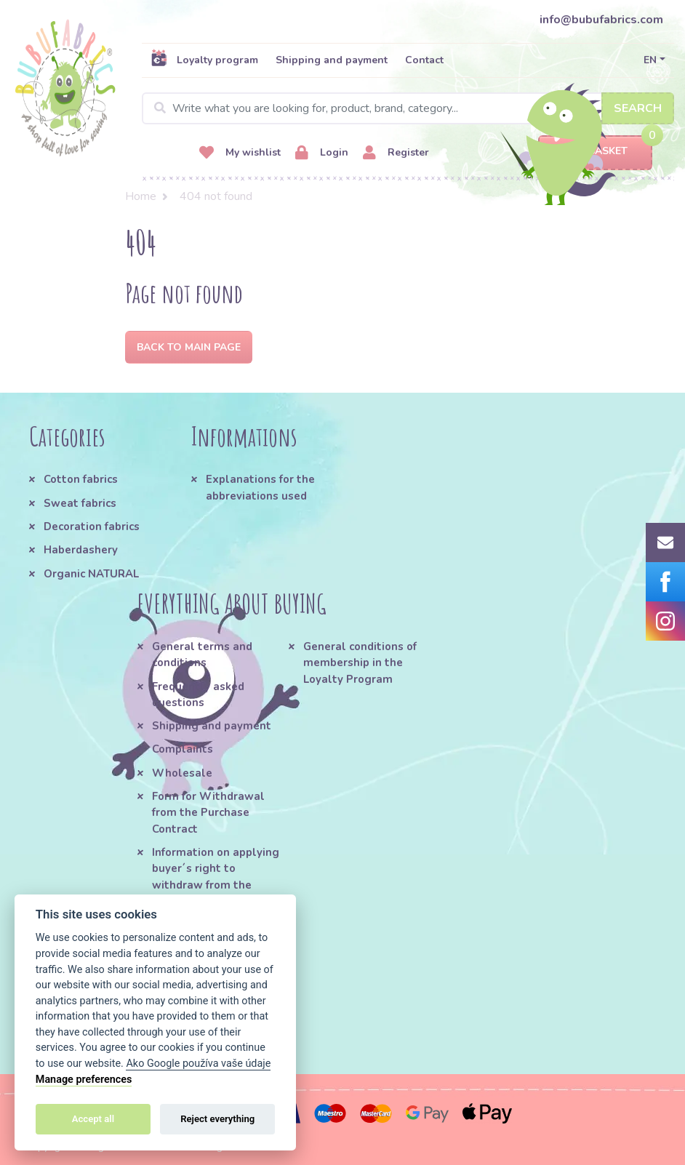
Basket (595, 151)
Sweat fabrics (80, 503)
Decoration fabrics (92, 526)
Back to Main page (189, 347)
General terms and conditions (202, 654)
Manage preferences (84, 1079)
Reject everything (217, 1118)
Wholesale (182, 773)
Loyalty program (204, 59)
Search (638, 108)
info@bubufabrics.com (601, 20)
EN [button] (650, 60)
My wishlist (240, 153)
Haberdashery (81, 550)
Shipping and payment (332, 60)
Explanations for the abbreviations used (260, 487)
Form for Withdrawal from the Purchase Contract (208, 812)
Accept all (93, 1118)
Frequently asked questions (198, 694)
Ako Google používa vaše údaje (198, 1063)
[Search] (408, 108)
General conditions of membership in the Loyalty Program (360, 662)
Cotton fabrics (81, 479)
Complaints (182, 749)
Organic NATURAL (91, 574)
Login (321, 153)
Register (396, 153)
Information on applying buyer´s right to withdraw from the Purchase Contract (215, 876)
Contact (424, 60)
